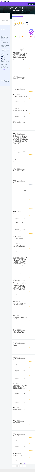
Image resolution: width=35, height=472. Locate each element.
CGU (32, 471)
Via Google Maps (3, 69)
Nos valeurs (29, 471)
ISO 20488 (31, 34)
